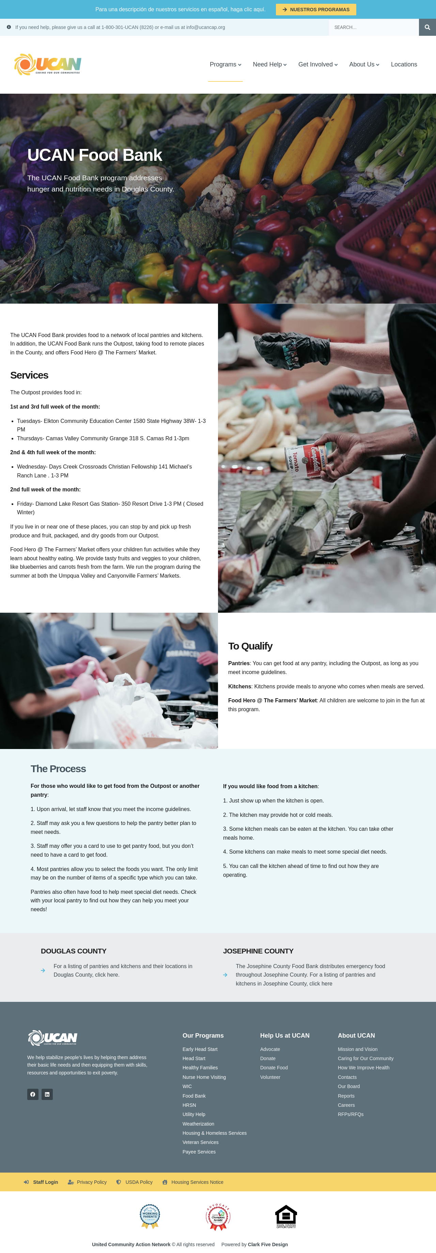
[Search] (427, 27)
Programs (223, 64)
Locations (404, 64)
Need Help (267, 64)
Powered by (254, 1244)
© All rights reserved (153, 1244)
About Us (361, 64)
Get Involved (315, 64)
